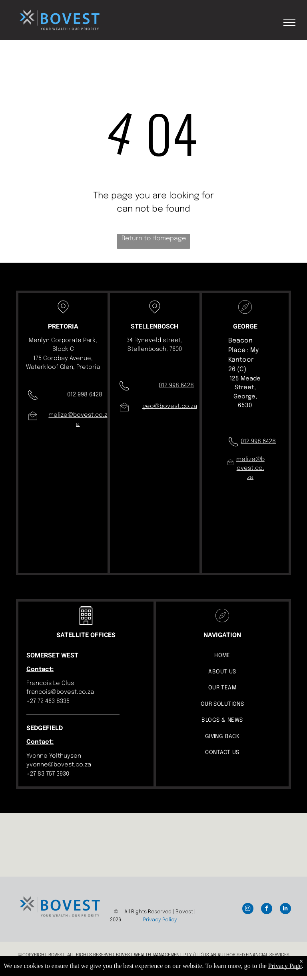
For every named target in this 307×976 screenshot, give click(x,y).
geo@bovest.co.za (169, 406)
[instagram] (247, 909)
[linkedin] (285, 909)
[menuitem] (222, 655)
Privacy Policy (160, 920)
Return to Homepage (154, 238)
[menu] (289, 22)
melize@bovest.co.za (250, 468)
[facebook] (266, 909)
